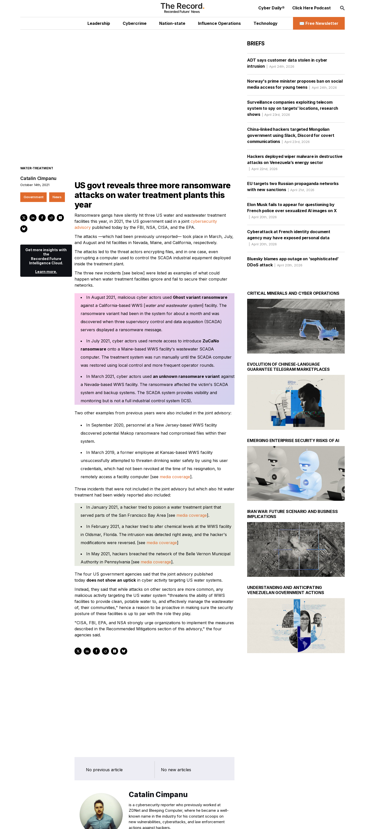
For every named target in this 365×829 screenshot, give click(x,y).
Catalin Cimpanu (38, 170)
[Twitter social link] (49, 820)
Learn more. (46, 264)
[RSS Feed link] (103, 820)
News (57, 189)
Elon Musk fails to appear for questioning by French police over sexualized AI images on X (292, 210)
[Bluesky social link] (92, 820)
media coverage (175, 468)
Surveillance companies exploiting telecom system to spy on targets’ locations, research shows (292, 108)
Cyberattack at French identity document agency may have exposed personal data (288, 237)
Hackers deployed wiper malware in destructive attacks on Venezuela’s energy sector (294, 162)
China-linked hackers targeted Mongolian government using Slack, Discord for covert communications (290, 135)
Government (33, 189)
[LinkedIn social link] (60, 820)
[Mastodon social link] (81, 820)
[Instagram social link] (70, 820)
